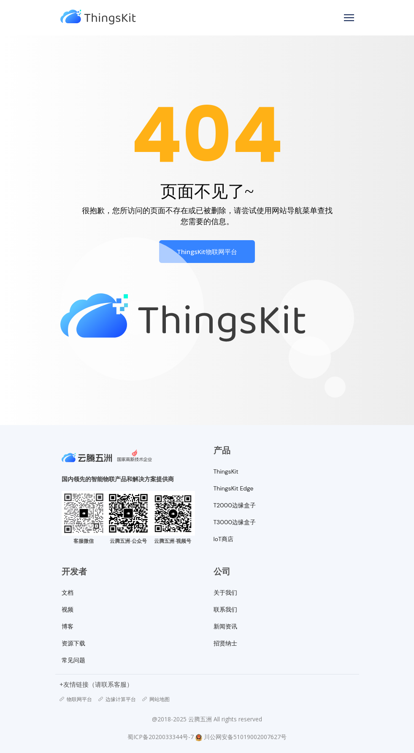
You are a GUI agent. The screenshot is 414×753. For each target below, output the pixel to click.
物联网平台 (76, 699)
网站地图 (156, 699)
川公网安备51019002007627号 (245, 737)
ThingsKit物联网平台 (207, 251)
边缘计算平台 (117, 699)
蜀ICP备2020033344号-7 (160, 737)
